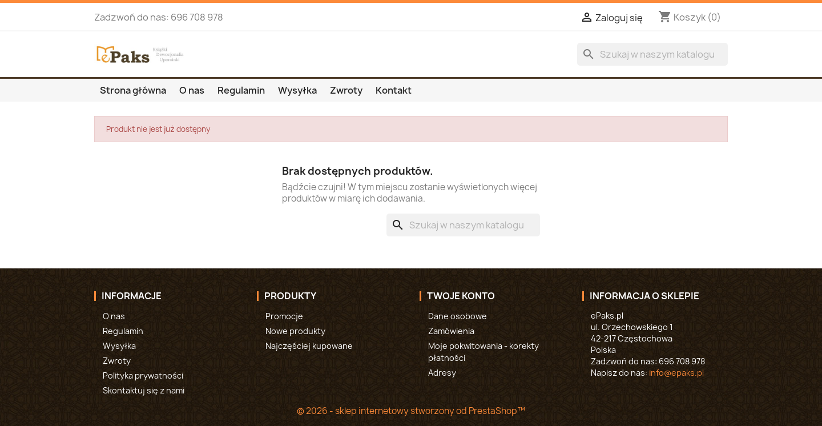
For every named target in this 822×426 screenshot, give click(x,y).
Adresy (442, 372)
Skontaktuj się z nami (143, 390)
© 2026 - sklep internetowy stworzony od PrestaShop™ (411, 411)
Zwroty (346, 90)
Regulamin (241, 90)
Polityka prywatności (143, 375)
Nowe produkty (295, 330)
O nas (191, 90)
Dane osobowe (457, 316)
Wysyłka (297, 90)
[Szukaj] (652, 54)
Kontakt (394, 90)
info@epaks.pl (676, 372)
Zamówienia (451, 330)
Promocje (284, 316)
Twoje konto (461, 296)
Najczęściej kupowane (309, 345)
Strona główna (133, 90)
